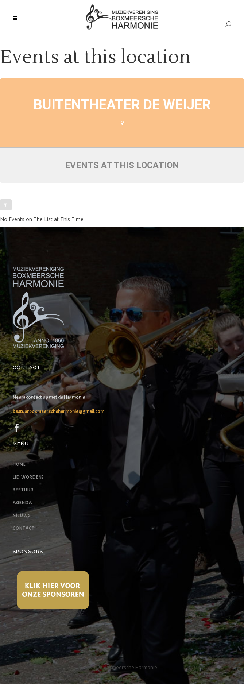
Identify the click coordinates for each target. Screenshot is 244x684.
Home (19, 464)
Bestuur (23, 490)
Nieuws (22, 515)
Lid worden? (28, 477)
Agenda (22, 503)
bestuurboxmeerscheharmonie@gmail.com (58, 411)
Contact (24, 528)
